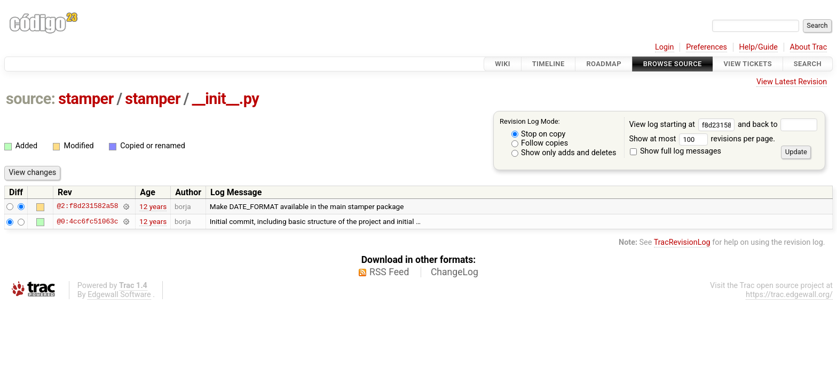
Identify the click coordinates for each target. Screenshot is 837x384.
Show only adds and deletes (564, 152)
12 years (153, 206)
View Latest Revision (791, 81)
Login (664, 47)
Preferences (706, 47)
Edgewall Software (119, 294)
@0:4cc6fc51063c (87, 221)
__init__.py (225, 99)
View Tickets (748, 64)
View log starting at (683, 124)
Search (808, 64)
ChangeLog (454, 272)
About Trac (808, 47)
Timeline (548, 64)
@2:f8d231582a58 (87, 206)
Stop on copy (538, 134)
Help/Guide (758, 47)
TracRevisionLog (682, 242)
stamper (86, 99)
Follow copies (539, 143)
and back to (777, 124)
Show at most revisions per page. (702, 138)
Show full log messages (675, 151)
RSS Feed (389, 272)
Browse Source (672, 64)
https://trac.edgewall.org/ (789, 294)
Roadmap (603, 64)
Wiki (502, 64)
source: (31, 99)
